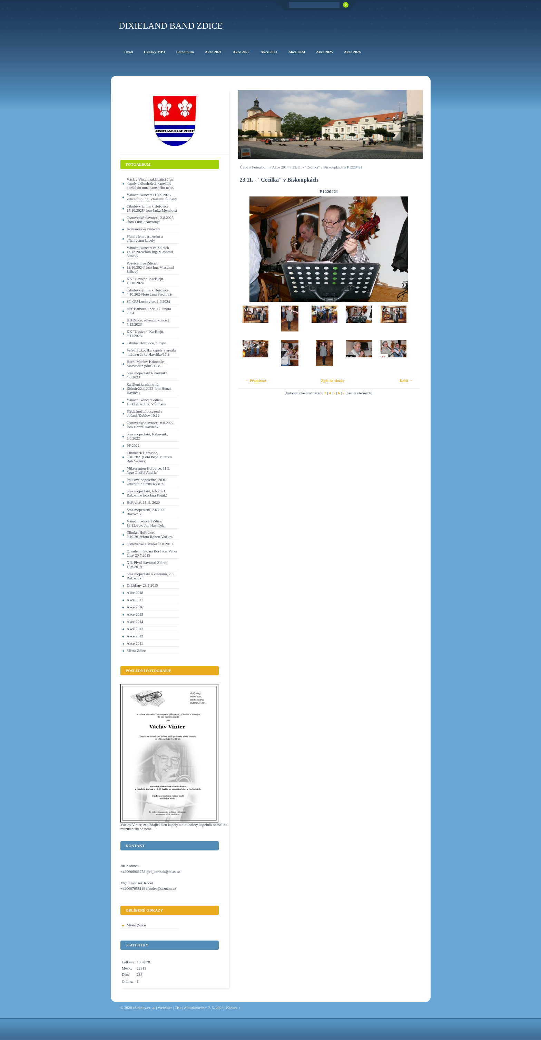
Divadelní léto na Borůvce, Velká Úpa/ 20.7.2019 (152, 553)
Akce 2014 (280, 167)
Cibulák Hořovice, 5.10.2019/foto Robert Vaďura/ (150, 534)
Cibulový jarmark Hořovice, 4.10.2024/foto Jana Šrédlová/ (149, 292)
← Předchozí (255, 380)
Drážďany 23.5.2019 (142, 585)
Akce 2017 (135, 600)
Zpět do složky (332, 380)
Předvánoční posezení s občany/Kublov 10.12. (144, 413)
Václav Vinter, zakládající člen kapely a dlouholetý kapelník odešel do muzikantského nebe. (150, 183)
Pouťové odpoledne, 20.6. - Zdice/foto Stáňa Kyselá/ (147, 482)
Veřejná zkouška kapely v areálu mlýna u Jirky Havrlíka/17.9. (151, 352)
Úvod (244, 167)
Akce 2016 (135, 607)
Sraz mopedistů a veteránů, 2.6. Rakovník (150, 576)
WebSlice (165, 1007)
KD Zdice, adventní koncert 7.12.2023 (148, 322)
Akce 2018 (135, 592)
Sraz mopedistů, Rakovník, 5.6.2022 (147, 436)
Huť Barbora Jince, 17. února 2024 (149, 311)
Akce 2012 (135, 636)
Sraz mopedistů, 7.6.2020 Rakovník (146, 512)
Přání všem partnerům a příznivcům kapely (145, 238)
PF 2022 (133, 445)
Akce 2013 (135, 629)
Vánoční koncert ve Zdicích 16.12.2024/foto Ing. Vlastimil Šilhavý (150, 251)
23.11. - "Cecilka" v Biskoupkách (318, 167)
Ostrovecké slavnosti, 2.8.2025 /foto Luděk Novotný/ (150, 219)
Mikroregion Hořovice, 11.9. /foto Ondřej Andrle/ (148, 470)
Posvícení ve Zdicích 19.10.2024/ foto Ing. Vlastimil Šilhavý (150, 267)
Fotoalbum (260, 167)
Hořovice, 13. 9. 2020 (143, 502)
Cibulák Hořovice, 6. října (146, 343)
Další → (406, 380)
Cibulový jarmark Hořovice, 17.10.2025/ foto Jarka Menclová (152, 208)
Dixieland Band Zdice (171, 26)
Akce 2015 (135, 614)
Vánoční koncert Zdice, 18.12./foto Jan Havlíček (145, 523)
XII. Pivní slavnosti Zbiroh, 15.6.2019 (147, 564)
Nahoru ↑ (233, 1007)
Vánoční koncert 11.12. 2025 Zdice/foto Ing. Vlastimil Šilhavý (152, 197)
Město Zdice (136, 650)
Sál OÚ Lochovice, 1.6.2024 (148, 301)
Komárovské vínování (143, 229)
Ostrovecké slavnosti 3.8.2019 (150, 544)
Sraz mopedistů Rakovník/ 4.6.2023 (147, 375)
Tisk (178, 1007)
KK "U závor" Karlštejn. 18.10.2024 (145, 281)
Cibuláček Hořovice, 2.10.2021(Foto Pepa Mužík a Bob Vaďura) (149, 457)
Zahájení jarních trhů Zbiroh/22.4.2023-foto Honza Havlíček (149, 388)
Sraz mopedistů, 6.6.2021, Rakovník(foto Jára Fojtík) (147, 493)
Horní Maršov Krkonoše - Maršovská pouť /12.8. (146, 363)
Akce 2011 (135, 643)
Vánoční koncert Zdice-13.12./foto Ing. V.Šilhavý (146, 402)
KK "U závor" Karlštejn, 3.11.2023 (145, 333)
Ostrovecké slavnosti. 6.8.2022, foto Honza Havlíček (151, 425)
